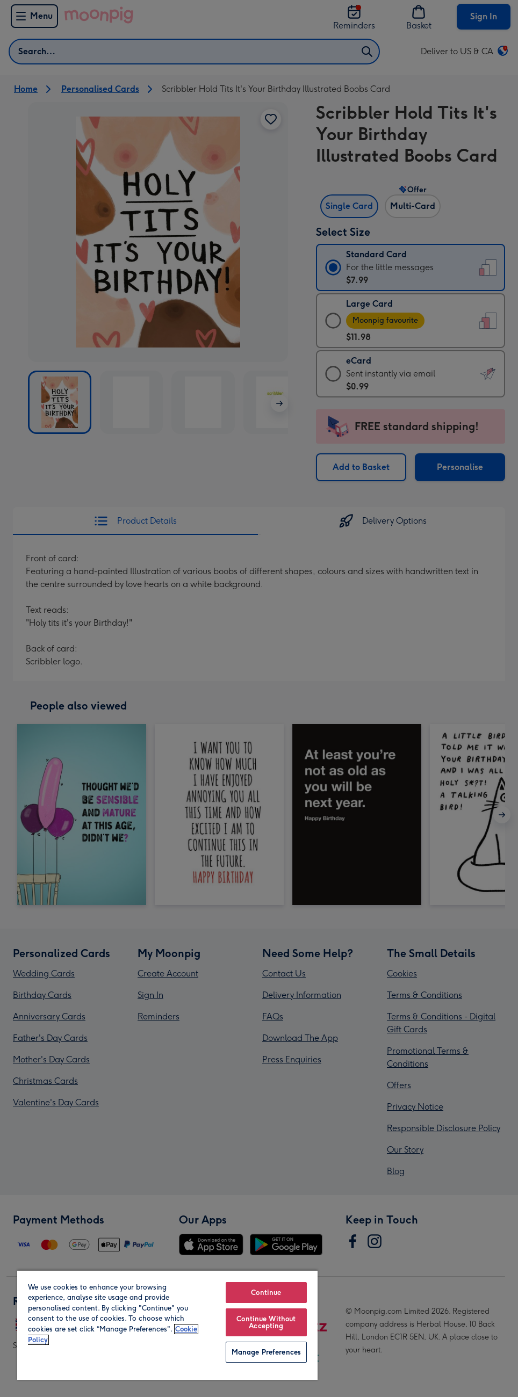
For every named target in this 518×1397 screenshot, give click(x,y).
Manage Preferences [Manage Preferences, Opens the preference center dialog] (266, 1352)
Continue (266, 1293)
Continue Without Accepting (266, 1322)
